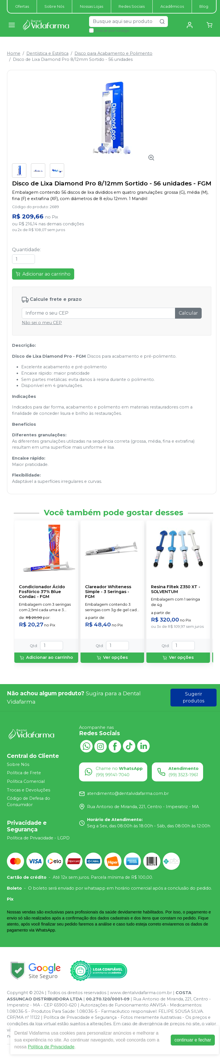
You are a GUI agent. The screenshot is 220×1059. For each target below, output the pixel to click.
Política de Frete (24, 773)
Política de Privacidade (51, 1046)
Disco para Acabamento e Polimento (113, 53)
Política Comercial (26, 781)
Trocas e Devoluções (28, 790)
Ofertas (22, 6)
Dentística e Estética (47, 53)
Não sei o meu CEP (42, 322)
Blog (203, 6)
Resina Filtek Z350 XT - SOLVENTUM (175, 589)
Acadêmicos (172, 6)
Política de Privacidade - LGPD (38, 838)
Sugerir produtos (193, 697)
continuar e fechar (192, 1039)
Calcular (188, 313)
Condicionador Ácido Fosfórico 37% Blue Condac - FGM (42, 591)
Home (13, 53)
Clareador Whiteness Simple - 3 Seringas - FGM (108, 591)
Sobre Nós (54, 6)
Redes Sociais (132, 6)
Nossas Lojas (91, 6)
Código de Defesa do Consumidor (28, 801)
